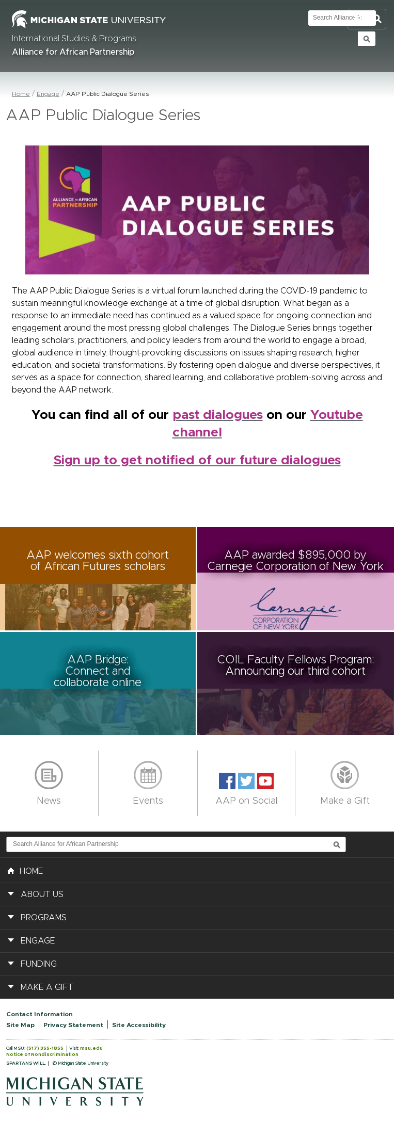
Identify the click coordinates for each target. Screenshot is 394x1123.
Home (21, 94)
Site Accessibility (139, 1025)
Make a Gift (345, 801)
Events (148, 801)
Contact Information (39, 1014)
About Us (42, 894)
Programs (44, 918)
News (49, 801)
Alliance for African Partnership (73, 52)
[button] (98, 578)
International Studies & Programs (74, 39)
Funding (39, 964)
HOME (25, 870)
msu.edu (91, 1048)
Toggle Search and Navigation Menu (367, 19)
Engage (48, 94)
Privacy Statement (73, 1025)
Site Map (20, 1025)
